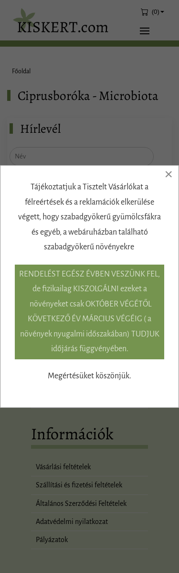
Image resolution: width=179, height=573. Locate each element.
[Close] (168, 174)
